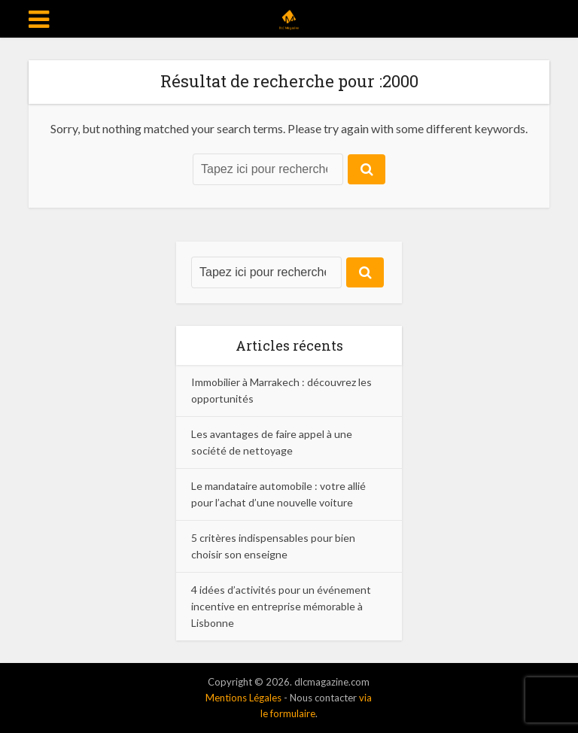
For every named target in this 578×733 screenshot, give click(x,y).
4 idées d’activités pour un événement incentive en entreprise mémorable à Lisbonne (281, 606)
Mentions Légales (243, 698)
